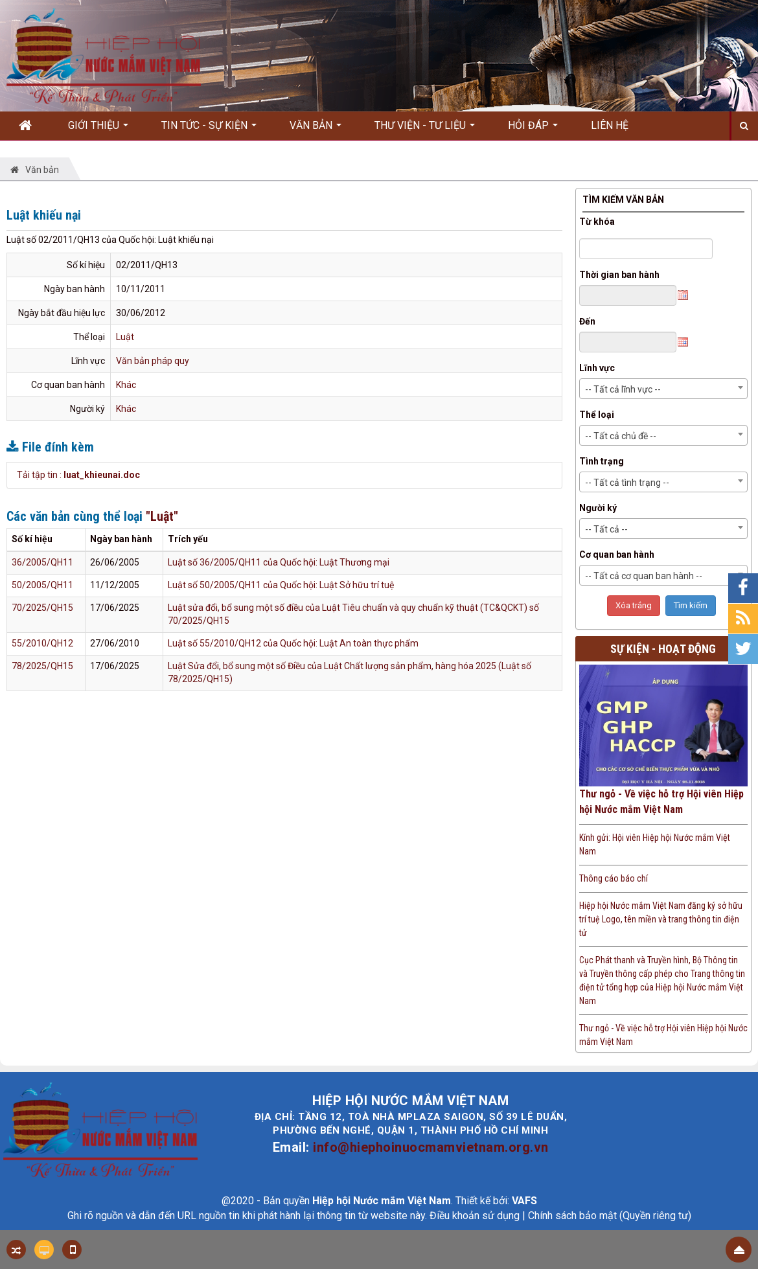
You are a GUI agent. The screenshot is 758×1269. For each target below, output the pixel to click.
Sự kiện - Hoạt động (663, 649)
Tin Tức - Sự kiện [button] (209, 129)
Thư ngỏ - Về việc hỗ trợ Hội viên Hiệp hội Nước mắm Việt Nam (661, 802)
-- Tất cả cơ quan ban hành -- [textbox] (643, 576)
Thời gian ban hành (619, 274)
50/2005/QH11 (42, 585)
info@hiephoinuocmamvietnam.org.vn (431, 1147)
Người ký (598, 508)
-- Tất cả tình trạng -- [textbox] (627, 482)
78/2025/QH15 (42, 666)
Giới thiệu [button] (98, 129)
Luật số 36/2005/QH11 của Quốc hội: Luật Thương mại (278, 562)
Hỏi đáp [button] (533, 129)
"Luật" (162, 516)
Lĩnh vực (597, 368)
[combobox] (663, 388)
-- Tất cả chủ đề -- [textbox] (620, 436)
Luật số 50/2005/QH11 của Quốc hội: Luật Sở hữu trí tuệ (281, 585)
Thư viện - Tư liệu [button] (424, 129)
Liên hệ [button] (609, 125)
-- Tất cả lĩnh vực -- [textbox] (623, 389)
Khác (126, 385)
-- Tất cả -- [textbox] (606, 529)
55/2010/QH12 (42, 643)
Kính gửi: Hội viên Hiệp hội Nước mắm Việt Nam (654, 844)
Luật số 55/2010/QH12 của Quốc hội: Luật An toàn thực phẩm (293, 643)
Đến (587, 321)
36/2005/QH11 (42, 562)
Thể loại (596, 414)
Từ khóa (597, 221)
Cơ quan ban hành (616, 554)
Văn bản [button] (315, 129)
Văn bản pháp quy (152, 361)
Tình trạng (601, 461)
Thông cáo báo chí (613, 878)
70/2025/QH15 (42, 607)
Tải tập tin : (78, 475)
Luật (125, 337)
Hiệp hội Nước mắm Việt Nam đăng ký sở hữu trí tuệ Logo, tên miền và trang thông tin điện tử (660, 919)
